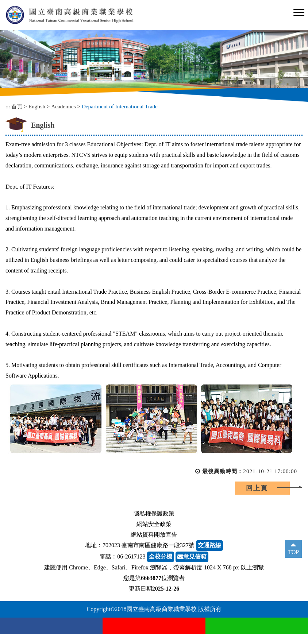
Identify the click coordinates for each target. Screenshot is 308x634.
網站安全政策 (154, 524)
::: (7, 106)
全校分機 (160, 556)
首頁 (16, 106)
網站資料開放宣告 (154, 534)
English (36, 106)
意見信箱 (192, 556)
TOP (293, 552)
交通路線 (209, 545)
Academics (63, 106)
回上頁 (257, 488)
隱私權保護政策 (154, 513)
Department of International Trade (120, 106)
